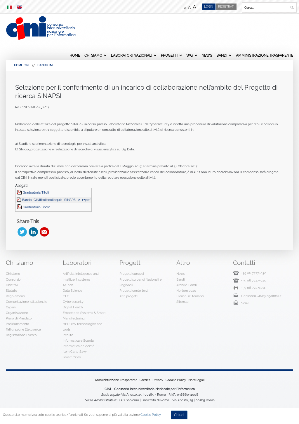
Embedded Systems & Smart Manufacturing (84, 315)
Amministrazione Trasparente (264, 55)
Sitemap (182, 302)
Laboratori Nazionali (131, 55)
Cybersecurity (73, 302)
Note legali (196, 380)
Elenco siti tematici (190, 296)
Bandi (221, 55)
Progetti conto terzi (133, 291)
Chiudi (179, 415)
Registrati (226, 6)
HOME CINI (21, 65)
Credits (145, 380)
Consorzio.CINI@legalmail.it (261, 296)
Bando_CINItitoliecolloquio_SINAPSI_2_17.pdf (56, 200)
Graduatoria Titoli (36, 192)
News (206, 55)
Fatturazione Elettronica (23, 329)
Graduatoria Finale (36, 207)
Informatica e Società (78, 346)
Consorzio (13, 279)
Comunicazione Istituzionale (26, 302)
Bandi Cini (45, 65)
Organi (10, 307)
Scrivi (245, 303)
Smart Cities (72, 357)
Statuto (11, 291)
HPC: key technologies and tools (82, 326)
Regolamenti (15, 296)
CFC (66, 296)
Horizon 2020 (186, 291)
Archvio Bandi (186, 285)
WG (189, 55)
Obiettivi (12, 285)
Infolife (68, 335)
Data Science (72, 291)
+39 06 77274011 (253, 288)
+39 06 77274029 (253, 280)
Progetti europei (131, 274)
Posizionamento (17, 324)
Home (74, 55)
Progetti (169, 55)
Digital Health (73, 307)
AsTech (68, 285)
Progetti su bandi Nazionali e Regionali (140, 282)
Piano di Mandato (19, 318)
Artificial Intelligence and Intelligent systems (81, 276)
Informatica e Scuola (78, 340)
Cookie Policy (176, 380)
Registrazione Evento (21, 335)
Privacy (157, 380)
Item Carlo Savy (75, 352)
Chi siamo (93, 55)
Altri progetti (128, 296)
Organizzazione (17, 313)
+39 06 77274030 (253, 273)
